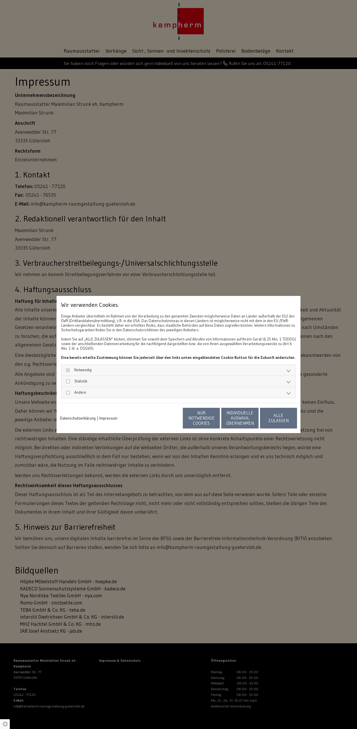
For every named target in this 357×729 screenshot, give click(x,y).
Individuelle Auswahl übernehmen (216, 418)
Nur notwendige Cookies (161, 418)
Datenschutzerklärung (78, 418)
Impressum (108, 418)
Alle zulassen (270, 418)
